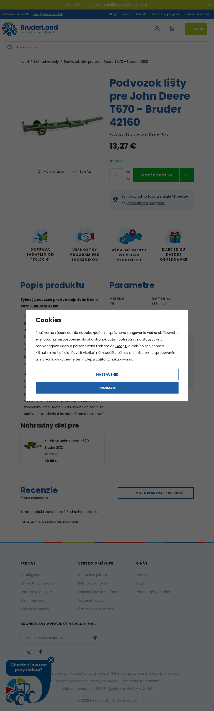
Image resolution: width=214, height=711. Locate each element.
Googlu (121, 346)
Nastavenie (107, 374)
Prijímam (107, 387)
